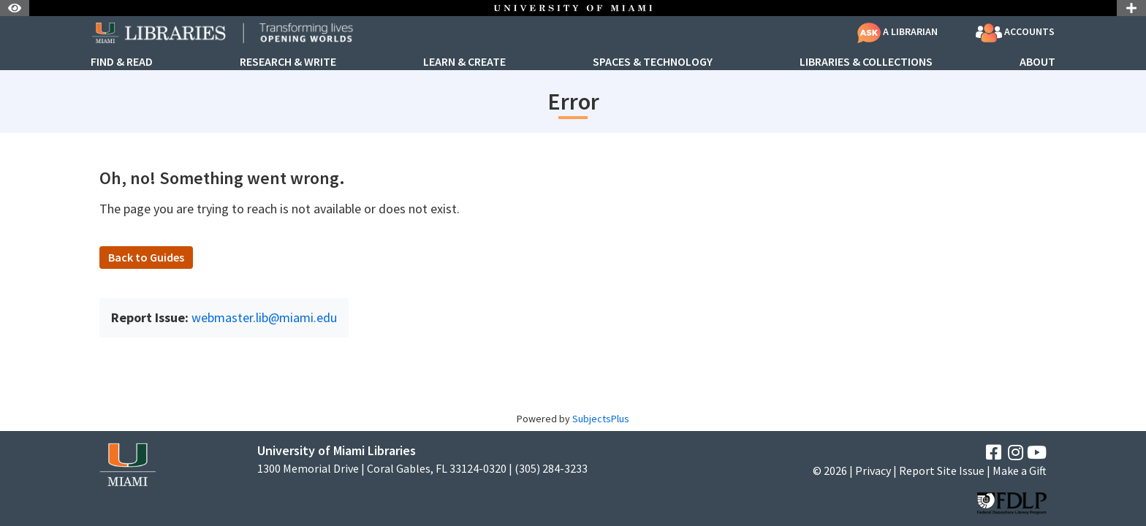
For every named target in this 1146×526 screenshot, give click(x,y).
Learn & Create (464, 62)
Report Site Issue (941, 470)
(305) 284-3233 (551, 469)
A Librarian (897, 31)
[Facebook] (993, 452)
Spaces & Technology (653, 62)
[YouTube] (1037, 452)
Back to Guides (146, 257)
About (1037, 62)
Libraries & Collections (866, 62)
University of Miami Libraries (336, 450)
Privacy (873, 470)
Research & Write (288, 62)
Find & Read (122, 62)
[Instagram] (1015, 452)
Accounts (1015, 32)
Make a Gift (1020, 470)
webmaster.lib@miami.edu (264, 317)
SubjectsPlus (600, 418)
